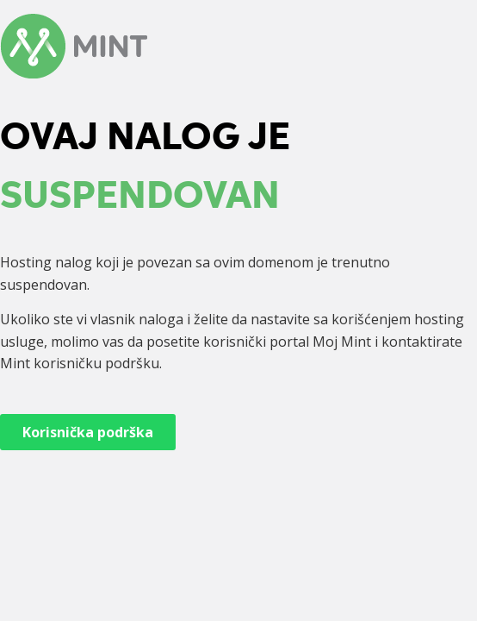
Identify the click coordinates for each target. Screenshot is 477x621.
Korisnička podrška (87, 432)
